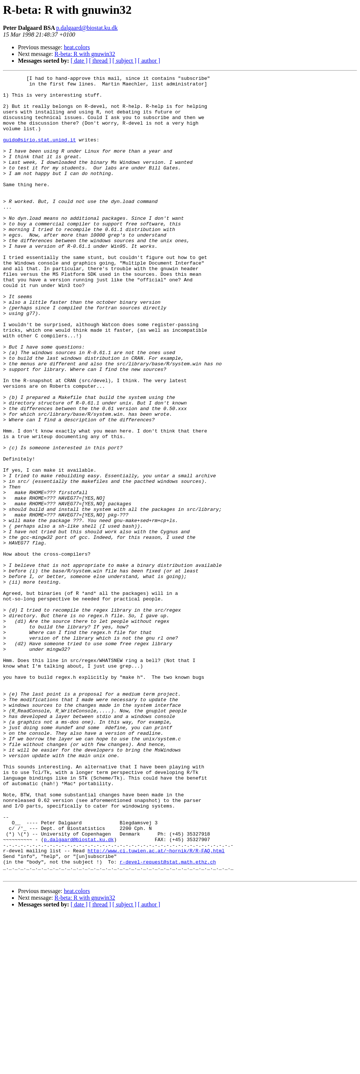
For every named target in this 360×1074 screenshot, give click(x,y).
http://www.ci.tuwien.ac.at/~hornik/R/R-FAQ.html (156, 1006)
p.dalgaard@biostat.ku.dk (86, 28)
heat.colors (77, 47)
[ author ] (149, 60)
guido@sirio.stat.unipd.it (39, 153)
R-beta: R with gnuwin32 (85, 54)
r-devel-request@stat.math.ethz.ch (168, 1019)
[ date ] (79, 60)
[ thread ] (100, 60)
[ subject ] (124, 60)
